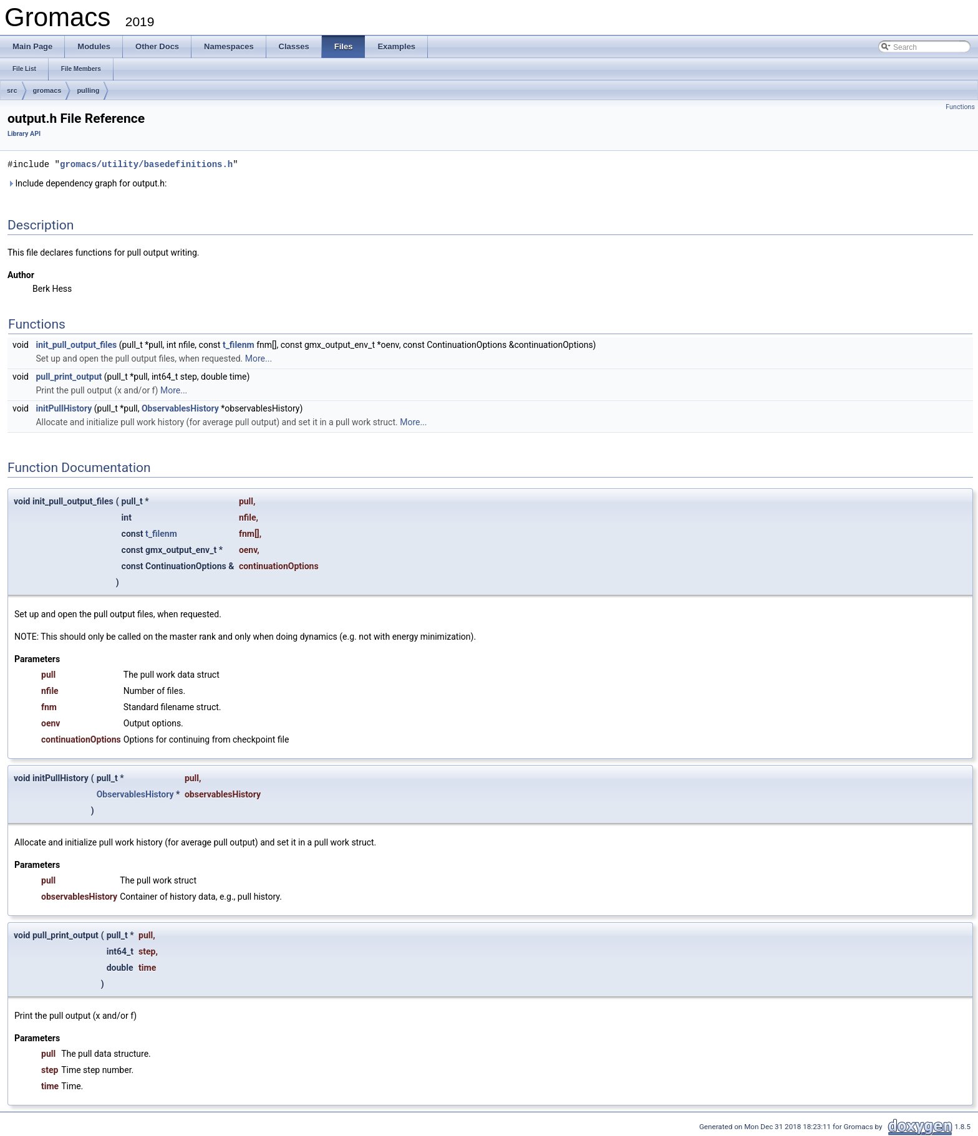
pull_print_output (69, 376)
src (12, 90)
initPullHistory (64, 408)
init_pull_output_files (76, 344)
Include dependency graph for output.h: (87, 183)
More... (258, 358)
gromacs (47, 90)
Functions (960, 107)
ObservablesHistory (180, 408)
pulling (88, 90)
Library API (24, 134)
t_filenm (238, 344)
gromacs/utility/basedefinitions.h (146, 164)
